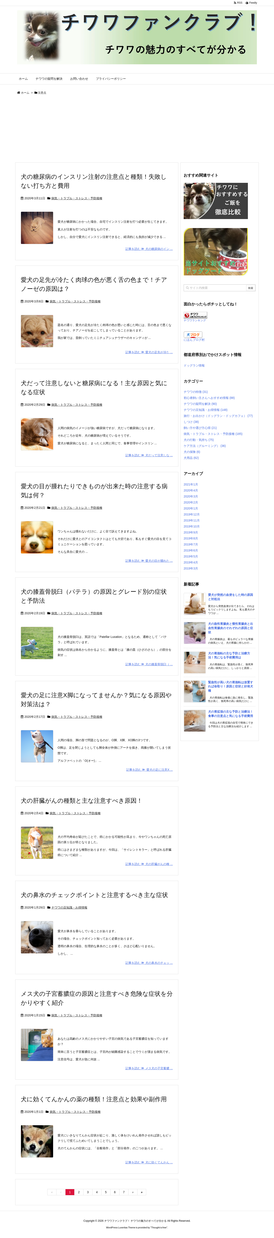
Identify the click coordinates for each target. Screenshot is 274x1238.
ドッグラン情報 (194, 365)
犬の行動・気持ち (199, 440)
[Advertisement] (137, 130)
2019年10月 (192, 526)
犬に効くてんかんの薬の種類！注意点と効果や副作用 (94, 1099)
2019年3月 (191, 568)
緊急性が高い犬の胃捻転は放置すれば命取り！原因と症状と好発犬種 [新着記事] (230, 686)
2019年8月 (191, 538)
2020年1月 (191, 508)
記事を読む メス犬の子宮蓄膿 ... (149, 1068)
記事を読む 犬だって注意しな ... (149, 455)
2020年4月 (191, 490)
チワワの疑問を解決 (200, 404)
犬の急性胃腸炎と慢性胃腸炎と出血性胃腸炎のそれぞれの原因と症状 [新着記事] (230, 628)
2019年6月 (191, 550)
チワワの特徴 (196, 392)
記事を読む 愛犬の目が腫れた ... (149, 560)
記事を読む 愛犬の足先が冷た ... (149, 352)
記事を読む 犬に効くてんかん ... (149, 1162)
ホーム (25, 92)
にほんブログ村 (194, 339)
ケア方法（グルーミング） (205, 446)
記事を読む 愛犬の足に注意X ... (149, 769)
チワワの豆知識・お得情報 (69, 907)
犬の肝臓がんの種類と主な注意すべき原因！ (82, 800)
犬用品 (191, 458)
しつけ (191, 422)
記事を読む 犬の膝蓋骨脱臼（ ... (149, 664)
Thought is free (158, 1227)
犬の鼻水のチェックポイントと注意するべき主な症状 (94, 895)
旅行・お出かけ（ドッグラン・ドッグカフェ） (218, 416)
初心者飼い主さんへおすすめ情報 (209, 398)
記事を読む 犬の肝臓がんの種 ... (149, 864)
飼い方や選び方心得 (200, 428)
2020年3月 (191, 496)
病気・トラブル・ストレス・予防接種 (76, 198)
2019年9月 (191, 532)
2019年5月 (191, 556)
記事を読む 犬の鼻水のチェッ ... (149, 963)
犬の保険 (192, 452)
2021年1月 (191, 484)
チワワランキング (195, 320)
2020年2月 (191, 502)
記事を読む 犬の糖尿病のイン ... (149, 249)
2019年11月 (192, 520)
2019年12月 (192, 514)
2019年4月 (191, 562)
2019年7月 (191, 544)
